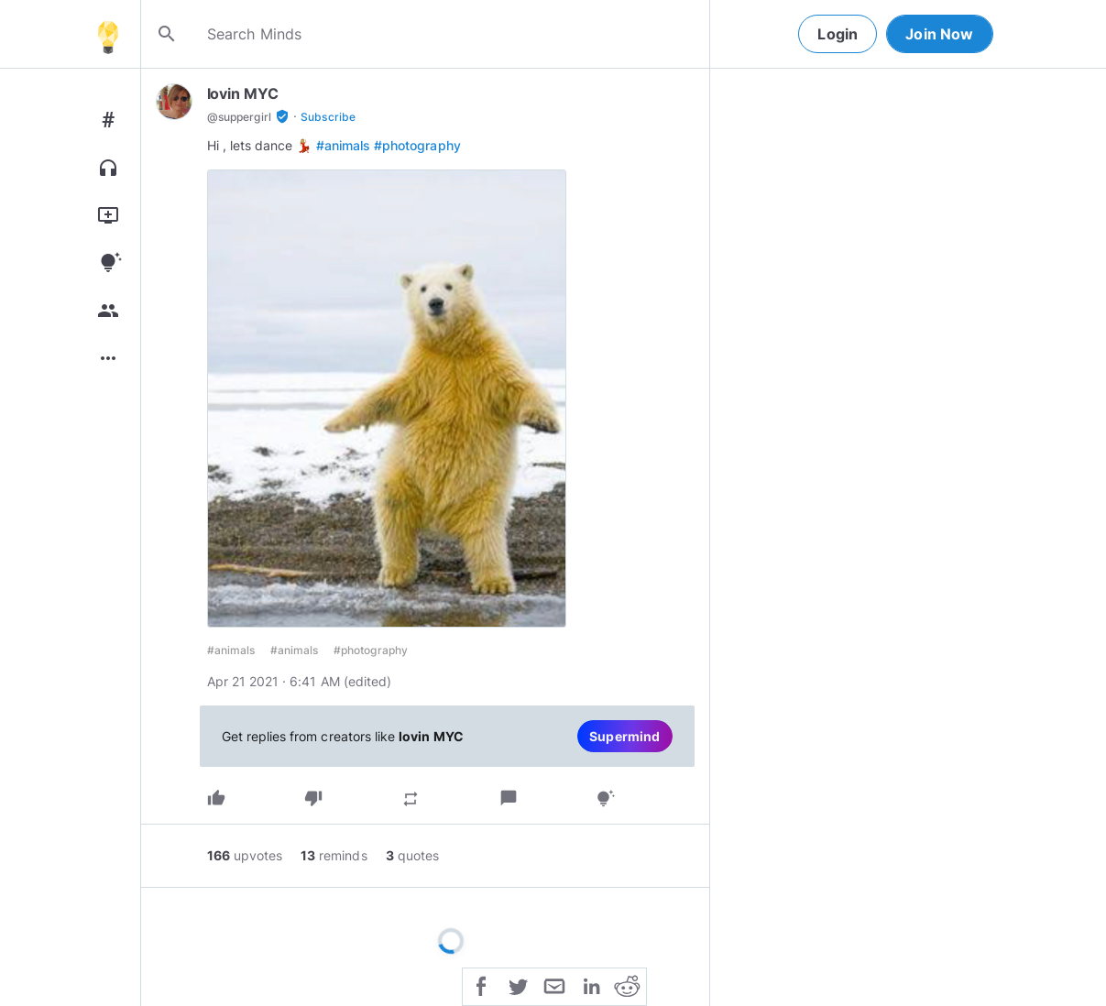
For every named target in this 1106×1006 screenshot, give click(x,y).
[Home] (108, 33)
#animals (343, 145)
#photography (417, 145)
